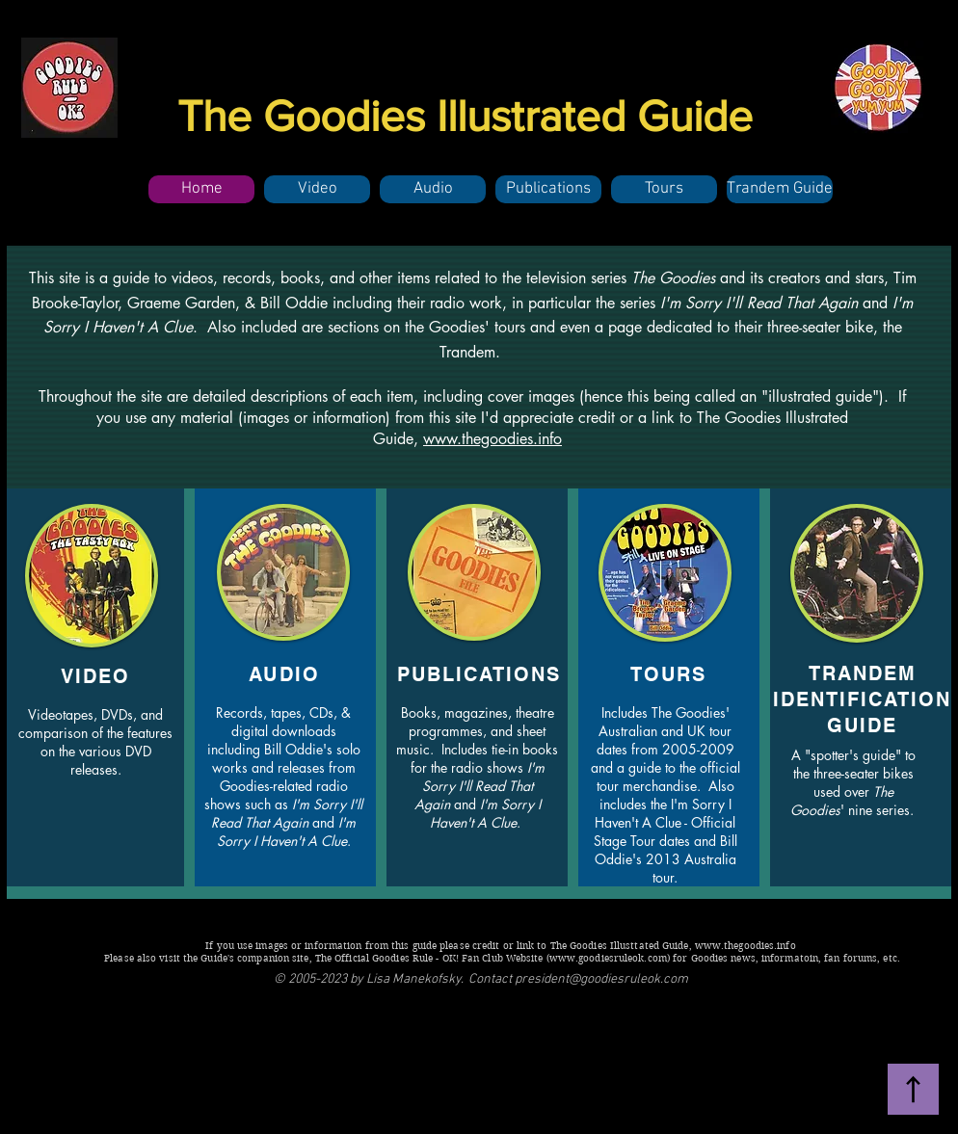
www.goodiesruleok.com (608, 958)
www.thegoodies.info (492, 439)
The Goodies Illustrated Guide (465, 116)
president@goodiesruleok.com (601, 979)
